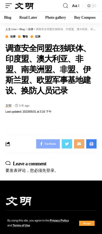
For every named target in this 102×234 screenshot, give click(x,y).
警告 (25, 36)
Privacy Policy (59, 220)
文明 (8, 105)
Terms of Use (21, 225)
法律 (12, 36)
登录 (50, 170)
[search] (65, 6)
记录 (37, 36)
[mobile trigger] (10, 6)
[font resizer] (75, 5)
